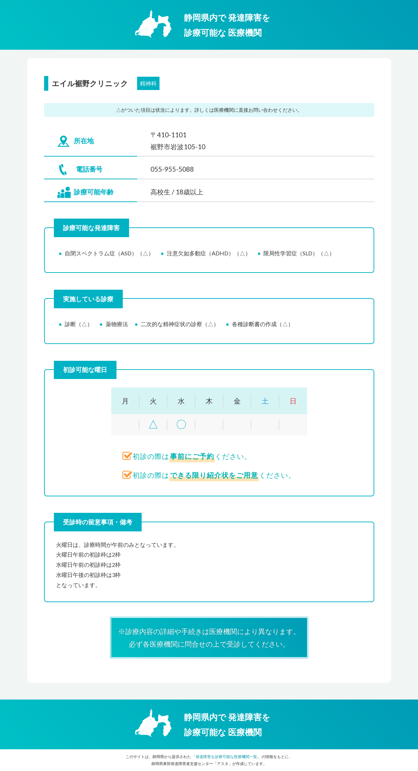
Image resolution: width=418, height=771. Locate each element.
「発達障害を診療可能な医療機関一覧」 (226, 756)
